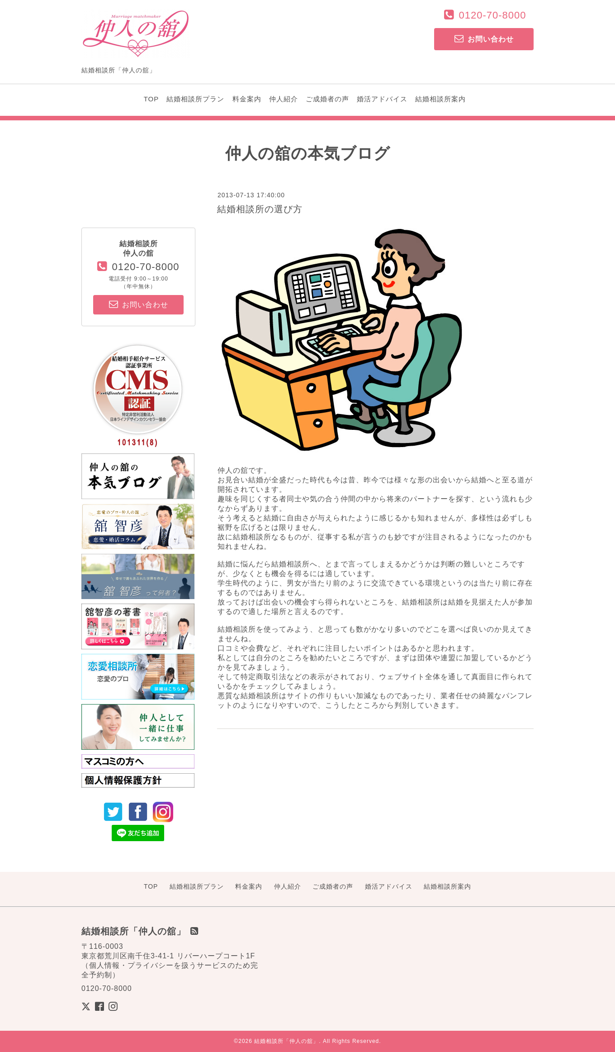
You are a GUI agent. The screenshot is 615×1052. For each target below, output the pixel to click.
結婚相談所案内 (440, 99)
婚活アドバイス (382, 99)
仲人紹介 (283, 99)
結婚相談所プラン (195, 99)
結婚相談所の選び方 (260, 209)
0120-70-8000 (492, 15)
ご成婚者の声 (327, 99)
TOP (151, 99)
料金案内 (246, 99)
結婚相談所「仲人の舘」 (286, 1041)
